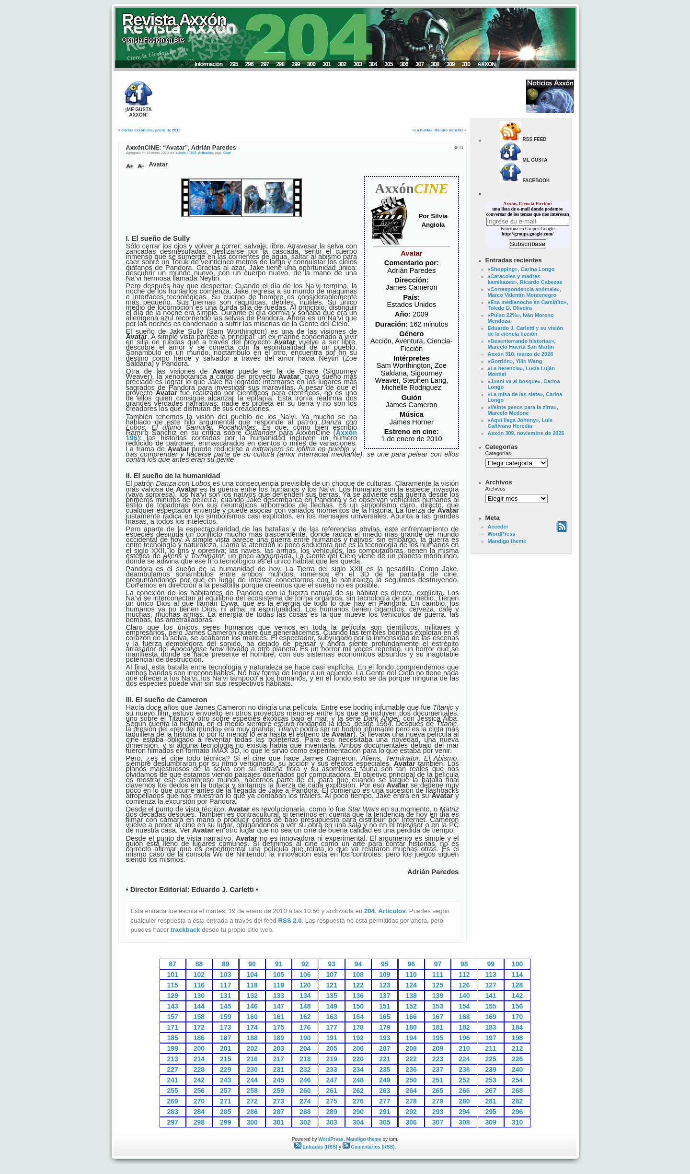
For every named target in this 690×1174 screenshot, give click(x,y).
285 (225, 1111)
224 (464, 1059)
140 (464, 995)
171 (172, 1027)
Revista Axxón (174, 19)
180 (410, 1027)
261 (331, 1090)
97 (438, 964)
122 (358, 985)
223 (437, 1059)
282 (517, 1101)
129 (172, 995)
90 (252, 964)
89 (226, 964)
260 (304, 1090)
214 (199, 1059)
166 (410, 1017)
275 (331, 1101)
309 (451, 64)
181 (437, 1027)
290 (358, 1111)
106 (304, 974)
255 (172, 1090)
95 (385, 964)
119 (278, 985)
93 (331, 964)
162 (304, 1017)
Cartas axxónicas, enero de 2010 (151, 130)
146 (251, 1006)
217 (278, 1059)
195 (437, 1038)
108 (358, 974)
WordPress (502, 534)
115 (172, 985)
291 (384, 1111)
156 (517, 1006)
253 (490, 1080)
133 (278, 995)
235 (384, 1069)
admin (180, 153)
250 (410, 1080)
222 (410, 1059)
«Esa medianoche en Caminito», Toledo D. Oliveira (528, 305)
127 (490, 985)
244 (251, 1080)
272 (251, 1101)
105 (278, 974)
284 (199, 1111)
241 (172, 1080)
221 (384, 1059)
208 (410, 1048)
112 (464, 974)
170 (517, 1017)
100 (517, 964)
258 (251, 1090)
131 (225, 995)
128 (517, 985)
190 (304, 1038)
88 (199, 964)
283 (172, 1111)
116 (199, 985)
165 (384, 1017)
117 (225, 985)
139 (437, 995)
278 (410, 1101)
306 (404, 64)
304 (373, 64)
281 (490, 1101)
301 (326, 64)
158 (199, 1017)
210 (464, 1048)
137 (384, 995)
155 (490, 1006)
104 (251, 974)
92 (305, 964)
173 (225, 1027)
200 (199, 1048)
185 (172, 1038)
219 (331, 1059)
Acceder (498, 526)
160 (251, 1017)
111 (437, 974)
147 (278, 1006)
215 (225, 1059)
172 (199, 1027)
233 (331, 1069)
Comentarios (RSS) (369, 1147)
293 (437, 1111)
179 (384, 1027)
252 (464, 1080)
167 (437, 1017)
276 (358, 1101)
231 (278, 1069)
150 (358, 1006)
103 (225, 974)
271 (225, 1101)
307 (419, 64)
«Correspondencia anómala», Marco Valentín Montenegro (524, 292)
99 (490, 964)
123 (384, 985)
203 (278, 1048)
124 (410, 985)
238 (464, 1069)
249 (384, 1080)
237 (437, 1069)
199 (172, 1048)
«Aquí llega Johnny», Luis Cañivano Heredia (520, 423)
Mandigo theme (507, 541)
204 (193, 153)
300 (311, 64)
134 (304, 995)
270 (199, 1101)
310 (466, 64)
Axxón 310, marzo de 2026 (520, 354)
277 (384, 1101)
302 (342, 64)
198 (517, 1038)
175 (278, 1027)
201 (225, 1048)
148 (304, 1006)
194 (410, 1038)
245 (278, 1080)
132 (251, 995)
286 (251, 1111)
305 (388, 64)
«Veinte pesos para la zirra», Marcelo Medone (523, 410)
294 (464, 1111)
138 (410, 995)
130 (199, 995)
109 (384, 974)
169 (490, 1017)
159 (225, 1017)
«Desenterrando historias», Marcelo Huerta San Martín (522, 344)
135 (331, 995)
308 (435, 64)
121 (331, 985)
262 (358, 1090)
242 (199, 1080)
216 (251, 1059)
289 (331, 1111)
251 (437, 1080)
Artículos (205, 153)
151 (384, 1006)
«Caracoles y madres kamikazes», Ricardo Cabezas (525, 279)
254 (517, 1080)
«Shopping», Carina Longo (521, 269)
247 (331, 1080)
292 (410, 1111)
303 (358, 64)
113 (490, 974)
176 (304, 1027)
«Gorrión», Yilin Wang (515, 361)
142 (517, 995)
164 (358, 1017)
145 (225, 1006)
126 (464, 985)
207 (384, 1048)
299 (295, 64)
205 (331, 1048)
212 (517, 1048)
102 (199, 974)
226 (517, 1059)
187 (225, 1038)
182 (464, 1027)
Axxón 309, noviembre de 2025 (526, 433)
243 (225, 1080)
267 (490, 1090)
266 (464, 1090)
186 (199, 1038)
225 (490, 1059)
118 (251, 985)
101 (172, 974)
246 (304, 1080)
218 (304, 1059)
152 (410, 1006)
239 (490, 1069)
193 (384, 1038)
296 (249, 64)
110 (410, 974)
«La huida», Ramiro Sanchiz (438, 130)
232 (304, 1069)
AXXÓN (486, 64)
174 (251, 1027)
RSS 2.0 (289, 920)
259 (278, 1090)
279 (437, 1101)
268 (517, 1090)
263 (384, 1090)
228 (199, 1069)
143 (172, 1006)
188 (251, 1038)
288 (304, 1111)
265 (437, 1090)
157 (172, 1017)
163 (331, 1017)
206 (358, 1048)
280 (464, 1101)
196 (464, 1038)
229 (225, 1069)
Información (208, 64)
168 (464, 1017)
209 (437, 1048)
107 (331, 974)
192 (358, 1038)
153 (437, 1006)
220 (358, 1059)
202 (251, 1048)
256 (199, 1090)
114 (517, 974)
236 (410, 1069)
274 (304, 1101)
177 (331, 1027)
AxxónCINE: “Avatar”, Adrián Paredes (181, 147)
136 (358, 995)
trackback (185, 929)
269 (172, 1101)
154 (464, 1006)
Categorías (498, 453)
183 (490, 1027)
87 (172, 964)
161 (278, 1017)
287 (278, 1111)
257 (225, 1090)
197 (490, 1038)
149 (331, 1006)
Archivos (495, 489)
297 (265, 64)
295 (234, 64)
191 (331, 1038)
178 (358, 1027)
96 (411, 964)
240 (517, 1069)
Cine (227, 153)
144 (199, 1006)
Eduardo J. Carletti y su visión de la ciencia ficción (526, 331)
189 (278, 1038)
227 (172, 1069)
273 (278, 1101)
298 (280, 64)
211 (490, 1048)
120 (304, 985)
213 (172, 1059)
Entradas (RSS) (316, 1147)
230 (251, 1069)
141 (490, 995)
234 (358, 1069)
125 (437, 985)
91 (279, 964)
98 (464, 964)
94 (358, 964)
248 (358, 1080)
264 (410, 1090)
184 (517, 1027)
